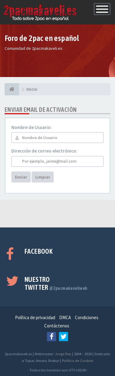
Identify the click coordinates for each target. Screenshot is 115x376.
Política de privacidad (35, 317)
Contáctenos (56, 326)
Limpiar (42, 177)
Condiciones (86, 317)
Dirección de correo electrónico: (44, 151)
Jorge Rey (63, 353)
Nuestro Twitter (56, 283)
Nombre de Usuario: (31, 127)
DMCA (65, 317)
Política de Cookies (77, 360)
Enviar (21, 177)
